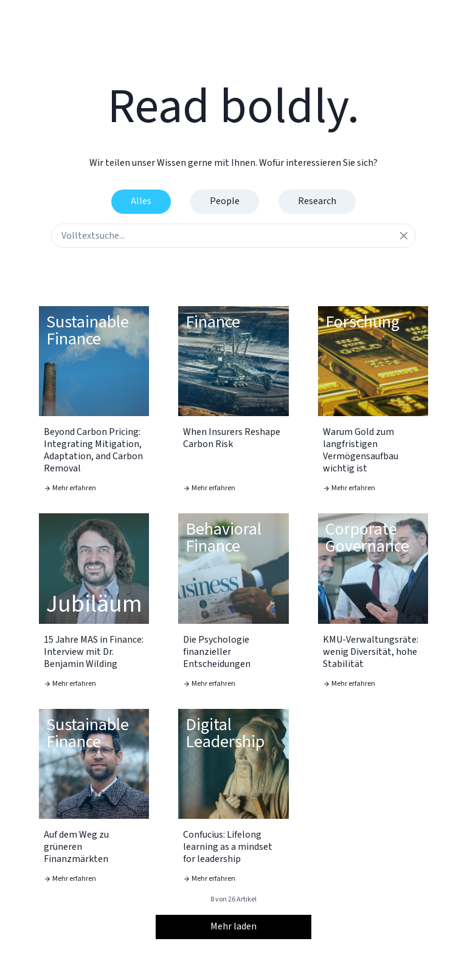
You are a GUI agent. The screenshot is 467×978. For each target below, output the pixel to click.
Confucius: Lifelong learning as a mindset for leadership (227, 847)
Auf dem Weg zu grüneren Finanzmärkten (76, 847)
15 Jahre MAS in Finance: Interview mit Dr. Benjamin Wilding (94, 652)
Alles (141, 201)
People (225, 201)
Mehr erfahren (70, 488)
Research (317, 201)
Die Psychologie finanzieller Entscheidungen (217, 652)
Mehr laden (233, 926)
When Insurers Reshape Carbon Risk (231, 438)
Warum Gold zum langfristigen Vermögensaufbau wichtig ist (360, 450)
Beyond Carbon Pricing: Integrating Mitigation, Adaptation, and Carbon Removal (93, 450)
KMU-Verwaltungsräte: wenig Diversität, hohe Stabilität (370, 652)
